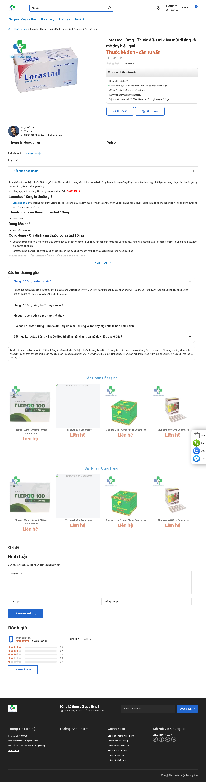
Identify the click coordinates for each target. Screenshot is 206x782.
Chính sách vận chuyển (118, 745)
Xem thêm (101, 263)
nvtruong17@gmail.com (26, 741)
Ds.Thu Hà (26, 131)
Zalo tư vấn (120, 111)
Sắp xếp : (75, 639)
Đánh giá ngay (23, 669)
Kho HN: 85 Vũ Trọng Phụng (32, 745)
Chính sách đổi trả (116, 755)
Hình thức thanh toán (117, 750)
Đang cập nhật (33, 153)
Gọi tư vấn (151, 111)
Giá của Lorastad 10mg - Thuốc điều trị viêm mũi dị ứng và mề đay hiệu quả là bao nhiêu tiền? (74, 326)
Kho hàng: (13, 745)
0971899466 (172, 10)
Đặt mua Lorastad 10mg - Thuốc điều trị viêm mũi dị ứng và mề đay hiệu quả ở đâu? (68, 336)
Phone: (11, 736)
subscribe (187, 709)
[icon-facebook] (108, 58)
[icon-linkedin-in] (120, 58)
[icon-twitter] (114, 58)
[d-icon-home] (9, 29)
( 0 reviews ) (128, 64)
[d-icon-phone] (160, 8)
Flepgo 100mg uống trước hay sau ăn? (38, 305)
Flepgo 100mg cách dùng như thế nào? (39, 315)
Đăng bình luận (24, 613)
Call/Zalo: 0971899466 (163, 735)
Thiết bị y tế (64, 19)
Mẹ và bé (79, 19)
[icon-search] (109, 8)
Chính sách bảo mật (117, 760)
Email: (11, 741)
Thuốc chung (47, 19)
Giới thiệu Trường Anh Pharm (121, 736)
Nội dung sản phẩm (26, 170)
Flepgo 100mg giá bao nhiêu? (33, 281)
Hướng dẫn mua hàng (118, 741)
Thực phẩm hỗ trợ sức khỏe (22, 19)
